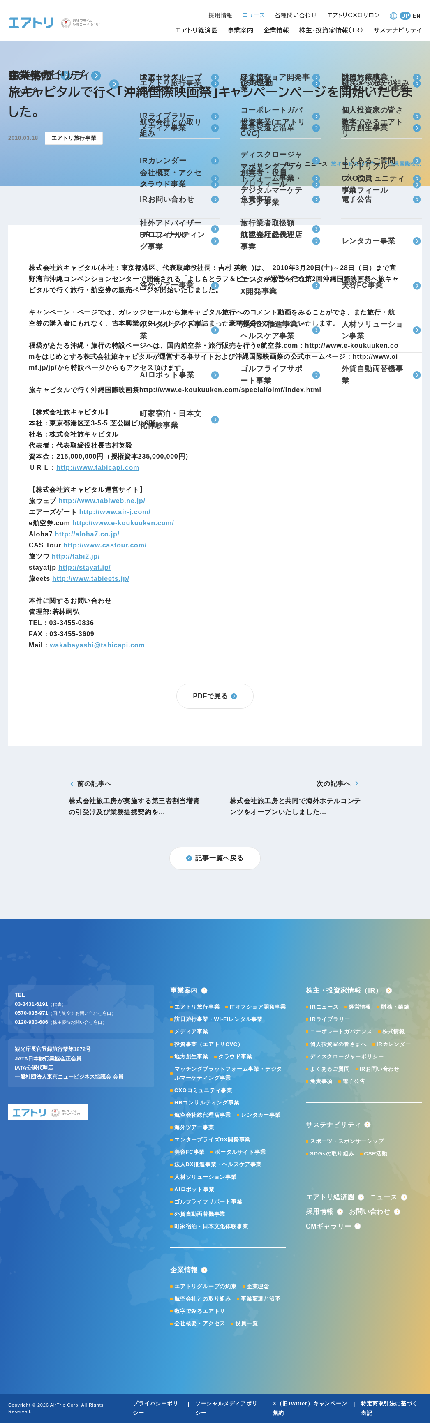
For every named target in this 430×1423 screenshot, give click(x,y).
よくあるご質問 (330, 1069)
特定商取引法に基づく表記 (389, 1408)
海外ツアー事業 (194, 1127)
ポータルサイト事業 (240, 1152)
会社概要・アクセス (199, 1323)
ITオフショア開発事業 (257, 1007)
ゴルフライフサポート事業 (208, 1202)
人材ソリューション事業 (205, 1177)
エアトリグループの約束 (205, 1286)
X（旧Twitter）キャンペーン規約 (310, 1408)
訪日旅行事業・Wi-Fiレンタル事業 (218, 1019)
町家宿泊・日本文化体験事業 (211, 1226)
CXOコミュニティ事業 (203, 1090)
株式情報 (393, 1031)
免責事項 (321, 1081)
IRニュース (324, 1007)
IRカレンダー (394, 1044)
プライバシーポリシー (155, 1408)
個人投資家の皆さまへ (338, 1044)
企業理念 (258, 1286)
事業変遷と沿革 (261, 1299)
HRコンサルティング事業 (206, 1103)
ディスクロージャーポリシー (347, 1056)
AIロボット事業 (194, 1189)
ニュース (316, 164)
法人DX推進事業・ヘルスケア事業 (218, 1164)
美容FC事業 (189, 1152)
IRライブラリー (330, 1019)
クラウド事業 (235, 1056)
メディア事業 (191, 1031)
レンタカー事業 (261, 1115)
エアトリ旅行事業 (197, 1007)
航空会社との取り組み (202, 1299)
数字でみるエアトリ (199, 1311)
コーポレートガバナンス (341, 1031)
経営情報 (360, 1007)
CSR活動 (376, 1153)
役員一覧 (246, 1323)
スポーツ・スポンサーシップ (347, 1141)
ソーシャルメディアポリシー (226, 1408)
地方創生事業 (191, 1056)
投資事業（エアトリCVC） (208, 1044)
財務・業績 (395, 1007)
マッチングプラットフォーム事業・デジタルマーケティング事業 (228, 1073)
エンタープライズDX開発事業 (212, 1140)
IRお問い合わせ (380, 1069)
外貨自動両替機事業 (199, 1214)
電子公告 (353, 1081)
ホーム (293, 164)
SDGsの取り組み (332, 1153)
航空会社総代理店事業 (202, 1115)
